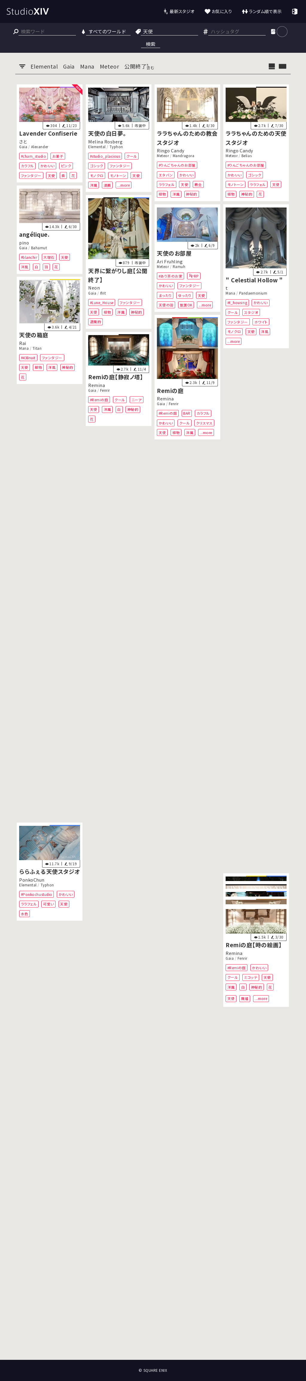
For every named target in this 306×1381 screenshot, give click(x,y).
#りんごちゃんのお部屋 (177, 165)
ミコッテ (250, 977)
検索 (150, 43)
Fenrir (174, 403)
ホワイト (261, 321)
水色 (24, 913)
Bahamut (39, 247)
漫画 (107, 185)
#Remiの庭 (168, 413)
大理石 (49, 257)
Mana (230, 293)
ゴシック (96, 165)
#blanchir (29, 257)
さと (23, 141)
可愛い (48, 903)
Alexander (39, 146)
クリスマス (204, 422)
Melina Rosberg (105, 141)
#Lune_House (101, 302)
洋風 (93, 185)
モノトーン (118, 175)
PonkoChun (32, 879)
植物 (162, 193)
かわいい (47, 165)
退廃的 (95, 321)
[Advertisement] (153, 1337)
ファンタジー (31, 175)
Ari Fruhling (170, 261)
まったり (165, 295)
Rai (22, 343)
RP (196, 275)
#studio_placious (105, 156)
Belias (246, 155)
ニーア (136, 399)
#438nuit (28, 357)
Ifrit (103, 293)
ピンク (66, 165)
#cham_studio (33, 156)
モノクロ (96, 175)
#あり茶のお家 (171, 275)
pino (24, 242)
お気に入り (222, 11)
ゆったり (185, 295)
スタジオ (251, 312)
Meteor (163, 155)
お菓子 (58, 156)
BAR (186, 413)
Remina (165, 398)
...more (123, 185)
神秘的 (191, 193)
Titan (37, 348)
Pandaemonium (253, 293)
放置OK (186, 304)
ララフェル (167, 184)
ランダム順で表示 (265, 11)
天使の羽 (166, 304)
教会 (198, 184)
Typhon (116, 146)
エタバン (166, 174)
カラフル (27, 165)
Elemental (97, 146)
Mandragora (183, 155)
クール (131, 156)
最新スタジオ (181, 11)
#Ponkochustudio (36, 894)
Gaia (23, 146)
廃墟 (245, 998)
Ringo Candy (171, 150)
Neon (94, 287)
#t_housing (237, 302)
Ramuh (179, 266)
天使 (51, 175)
